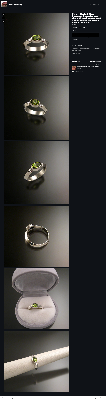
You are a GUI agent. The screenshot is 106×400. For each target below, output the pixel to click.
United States (80, 27)
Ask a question (75, 39)
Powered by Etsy (16, 398)
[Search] (103, 4)
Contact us (90, 398)
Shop (91, 4)
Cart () (99, 4)
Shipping (80, 45)
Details (74, 45)
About (94, 4)
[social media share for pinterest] (3, 21)
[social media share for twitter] (3, 18)
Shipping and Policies (98, 398)
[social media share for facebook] (3, 14)
